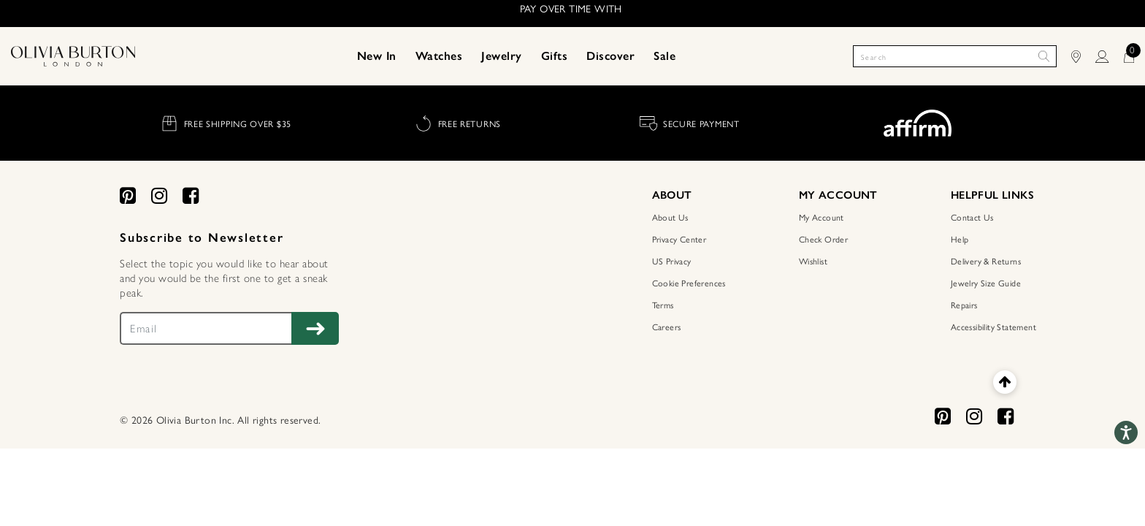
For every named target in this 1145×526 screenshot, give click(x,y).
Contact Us (972, 217)
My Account (821, 217)
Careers (666, 326)
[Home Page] (73, 55)
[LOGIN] (1109, 56)
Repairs (964, 304)
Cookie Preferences (689, 282)
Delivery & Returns (986, 260)
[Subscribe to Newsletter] (315, 328)
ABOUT (672, 195)
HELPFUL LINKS (992, 195)
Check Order (823, 238)
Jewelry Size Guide (986, 282)
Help (960, 238)
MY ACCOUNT (838, 195)
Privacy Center (679, 238)
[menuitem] (377, 56)
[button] (377, 56)
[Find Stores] (1083, 56)
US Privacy (672, 260)
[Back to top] (1004, 381)
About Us (670, 217)
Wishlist (813, 260)
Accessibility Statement (993, 326)
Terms (663, 304)
